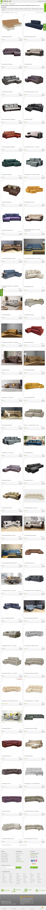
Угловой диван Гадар (28, 756)
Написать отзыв (34, 867)
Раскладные (4, 8)
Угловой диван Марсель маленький (31, 811)
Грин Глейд (18, 876)
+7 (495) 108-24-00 (34, 853)
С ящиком (3, 10)
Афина (3, 879)
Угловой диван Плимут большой (30, 728)
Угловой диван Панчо (28, 452)
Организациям (18, 860)
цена (16, 12)
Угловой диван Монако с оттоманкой (9, 673)
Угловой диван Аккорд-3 (29, 314)
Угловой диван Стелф (6, 783)
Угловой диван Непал (6, 811)
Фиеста (38, 877)
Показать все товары (23, 845)
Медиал (24, 880)
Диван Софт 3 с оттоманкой (7, 397)
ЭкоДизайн (39, 882)
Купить (20, 39)
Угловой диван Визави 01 (7, 425)
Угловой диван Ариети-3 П (29, 563)
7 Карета (3, 873)
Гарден (10, 879)
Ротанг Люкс (32, 879)
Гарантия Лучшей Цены (20, 861)
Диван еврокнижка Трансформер (8, 119)
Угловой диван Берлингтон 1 (7, 230)
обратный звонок (33, 854)
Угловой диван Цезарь (28, 286)
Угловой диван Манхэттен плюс (30, 507)
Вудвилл (10, 877)
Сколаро (38, 873)
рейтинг (8, 12)
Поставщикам (18, 858)
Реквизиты (18, 856)
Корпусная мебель (4, 855)
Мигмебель (25, 882)
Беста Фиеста (4, 882)
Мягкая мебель (5, 3)
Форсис (38, 880)
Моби (31, 873)
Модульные (17, 8)
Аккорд (3, 876)
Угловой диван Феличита (29, 202)
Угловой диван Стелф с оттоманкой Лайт (32, 590)
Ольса (31, 877)
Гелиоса (17, 873)
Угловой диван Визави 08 (29, 370)
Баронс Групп (4, 880)
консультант (14, 908)
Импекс (24, 873)
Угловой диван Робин (6, 314)
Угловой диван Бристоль (7, 728)
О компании (18, 855)
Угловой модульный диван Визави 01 (9, 563)
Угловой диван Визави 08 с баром (8, 535)
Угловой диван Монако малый (8, 838)
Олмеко (31, 876)
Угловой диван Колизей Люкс (30, 535)
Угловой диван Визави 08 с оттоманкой (10, 342)
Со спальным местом (10, 8)
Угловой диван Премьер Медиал (8, 146)
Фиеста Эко (39, 879)
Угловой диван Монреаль (7, 36)
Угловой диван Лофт (28, 119)
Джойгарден (18, 880)
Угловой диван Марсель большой (31, 838)
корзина (41, 908)
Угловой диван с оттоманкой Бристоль (32, 783)
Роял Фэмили (32, 880)
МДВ (24, 879)
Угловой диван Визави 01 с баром (8, 258)
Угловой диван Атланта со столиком (31, 146)
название (12, 12)
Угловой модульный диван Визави (31, 618)
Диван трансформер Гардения (8, 618)
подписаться (18, 867)
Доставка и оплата (19, 853)
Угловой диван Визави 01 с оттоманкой (32, 258)
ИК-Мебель (18, 883)
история (23, 908)
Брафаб (10, 876)
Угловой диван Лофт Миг (7, 174)
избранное (32, 908)
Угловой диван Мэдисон (6, 202)
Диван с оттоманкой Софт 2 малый (31, 425)
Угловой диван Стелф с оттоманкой (9, 645)
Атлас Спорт (4, 877)
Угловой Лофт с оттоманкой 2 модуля (32, 174)
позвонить (4, 908)
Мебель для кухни (4, 858)
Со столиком (40, 8)
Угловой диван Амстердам (7, 64)
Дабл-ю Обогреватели (18, 878)
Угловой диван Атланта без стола (31, 91)
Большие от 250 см (27, 8)
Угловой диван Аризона (6, 480)
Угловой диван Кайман (28, 342)
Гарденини (11, 882)
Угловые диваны (12, 3)
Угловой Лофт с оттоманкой (7, 452)
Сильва (31, 882)
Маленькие (22, 8)
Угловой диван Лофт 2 (28, 480)
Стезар (38, 876)
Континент (25, 877)
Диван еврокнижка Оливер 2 (30, 36)
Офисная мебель (4, 860)
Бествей (10, 873)
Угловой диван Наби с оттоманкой (9, 590)
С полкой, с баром (34, 8)
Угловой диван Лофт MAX (29, 397)
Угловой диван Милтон (6, 756)
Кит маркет (25, 876)
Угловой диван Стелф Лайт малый (31, 645)
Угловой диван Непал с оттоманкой (31, 700)
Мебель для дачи (4, 861)
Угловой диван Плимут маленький (31, 673)
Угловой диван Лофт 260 (7, 507)
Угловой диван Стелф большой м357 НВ (10, 700)
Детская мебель (4, 856)
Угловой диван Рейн (28, 64)
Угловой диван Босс (6, 370)
